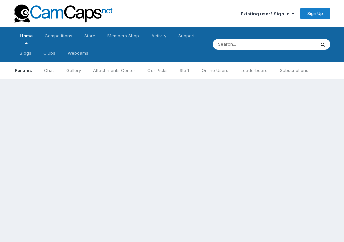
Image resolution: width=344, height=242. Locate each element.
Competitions (58, 35)
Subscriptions (294, 70)
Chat (49, 70)
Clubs (49, 53)
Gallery (73, 70)
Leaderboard (254, 70)
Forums (23, 70)
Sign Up (315, 13)
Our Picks (157, 70)
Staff (184, 70)
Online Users (215, 70)
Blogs (25, 53)
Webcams (78, 53)
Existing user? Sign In (267, 13)
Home (26, 38)
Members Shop (123, 35)
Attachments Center (114, 70)
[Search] (257, 44)
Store (89, 35)
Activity (158, 35)
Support (186, 35)
